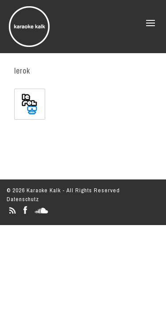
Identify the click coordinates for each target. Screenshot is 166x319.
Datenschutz (23, 199)
